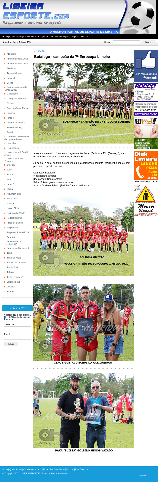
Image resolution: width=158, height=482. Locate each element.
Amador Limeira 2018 (17, 58)
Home (5, 37)
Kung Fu (11, 184)
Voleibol (11, 286)
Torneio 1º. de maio (16, 262)
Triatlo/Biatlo (13, 267)
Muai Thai (11, 198)
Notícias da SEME (16, 213)
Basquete (11, 78)
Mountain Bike (14, 194)
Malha (10, 189)
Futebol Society (14, 127)
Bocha (10, 83)
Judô (9, 169)
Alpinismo (11, 54)
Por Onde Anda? (57, 37)
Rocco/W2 (143, 476)
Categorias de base (16, 98)
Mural (45, 37)
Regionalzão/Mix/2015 (18, 232)
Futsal (10, 132)
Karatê (10, 174)
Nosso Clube (13, 208)
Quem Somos (15, 37)
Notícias (70, 37)
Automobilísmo (14, 73)
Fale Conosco (81, 37)
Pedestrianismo (14, 218)
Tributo (10, 272)
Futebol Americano (16, 122)
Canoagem (12, 93)
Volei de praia (13, 282)
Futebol (10, 118)
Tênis (9, 253)
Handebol (11, 143)
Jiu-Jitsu (11, 165)
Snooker (11, 237)
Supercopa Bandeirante (18, 248)
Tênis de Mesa (14, 257)
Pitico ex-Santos (15, 223)
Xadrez (10, 291)
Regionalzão (13, 227)
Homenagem (13, 148)
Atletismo (11, 68)
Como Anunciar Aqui (32, 37)
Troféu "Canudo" (15, 277)
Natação (11, 203)
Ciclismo (11, 103)
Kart (9, 179)
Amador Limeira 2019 (17, 63)
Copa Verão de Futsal (17, 108)
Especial (11, 113)
